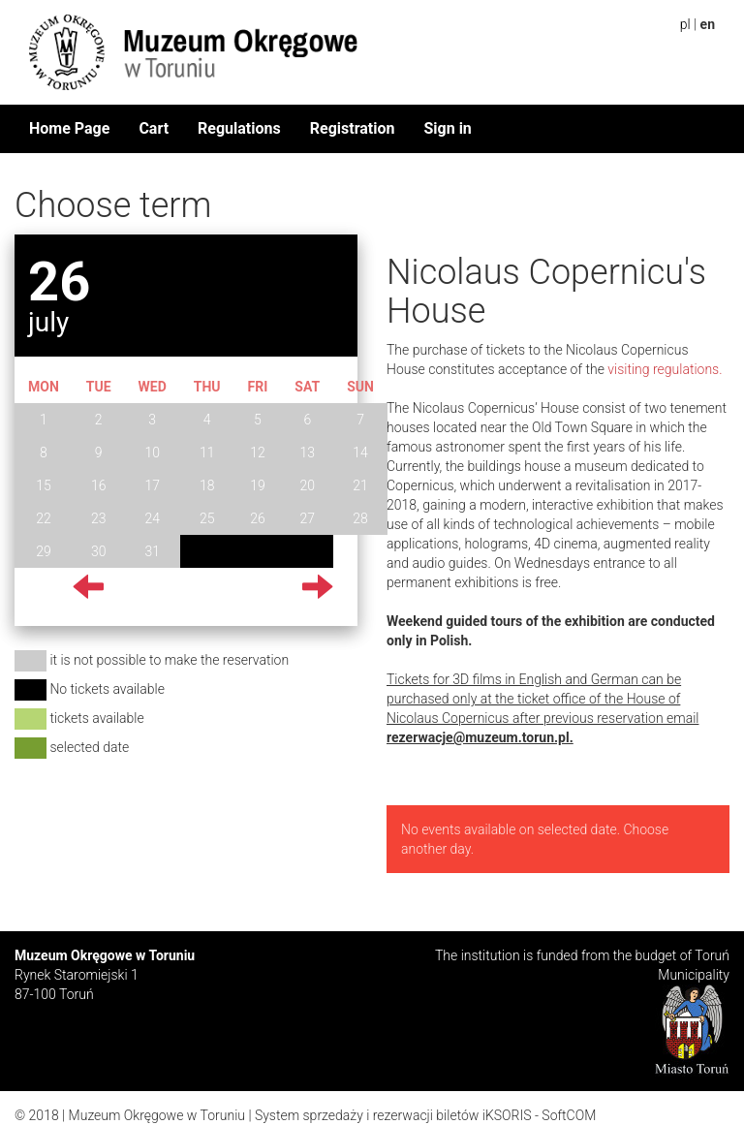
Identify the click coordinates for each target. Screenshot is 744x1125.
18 (207, 485)
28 (360, 518)
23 (99, 518)
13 (308, 452)
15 (43, 485)
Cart (154, 128)
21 (360, 485)
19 (257, 485)
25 (207, 518)
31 (152, 551)
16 (99, 485)
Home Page (69, 128)
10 (152, 452)
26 (257, 518)
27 (308, 518)
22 (43, 518)
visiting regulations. (664, 369)
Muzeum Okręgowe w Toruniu (157, 1115)
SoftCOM (569, 1115)
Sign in (447, 128)
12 (257, 452)
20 (308, 485)
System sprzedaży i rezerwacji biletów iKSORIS (393, 1115)
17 (152, 485)
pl (685, 24)
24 (152, 518)
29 (43, 551)
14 (360, 452)
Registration (352, 128)
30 (99, 551)
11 (207, 452)
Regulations (239, 128)
